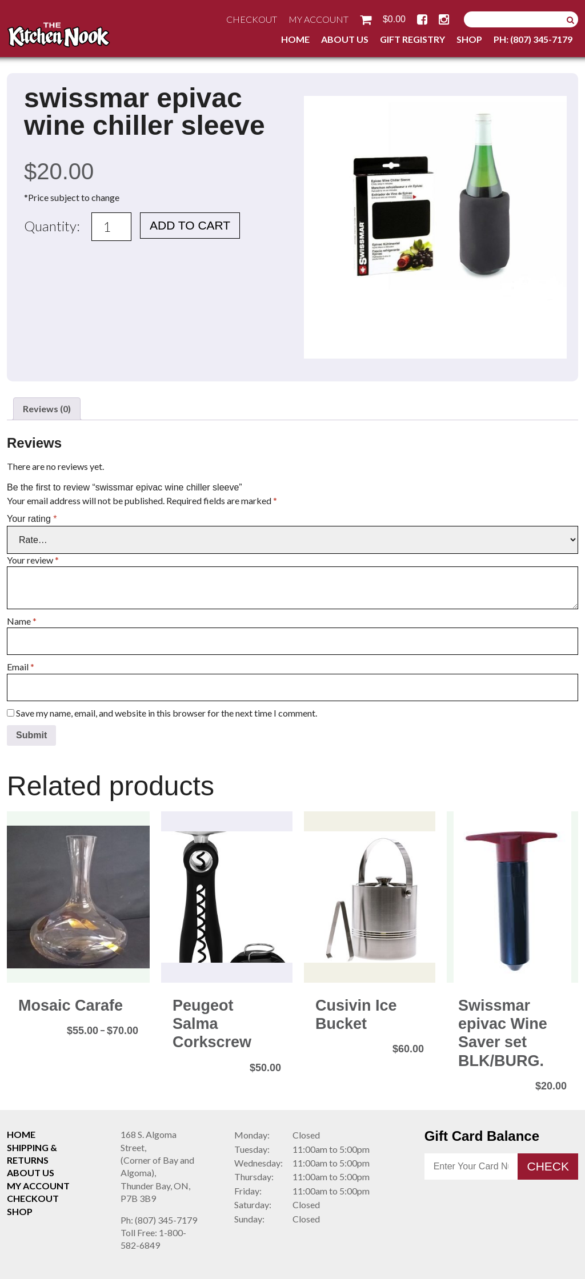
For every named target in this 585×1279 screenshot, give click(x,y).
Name (22, 621)
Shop (469, 39)
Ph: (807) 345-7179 (533, 39)
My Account (318, 19)
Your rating (32, 519)
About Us (344, 39)
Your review (33, 559)
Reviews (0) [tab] (47, 408)
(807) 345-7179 (159, 1219)
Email (20, 666)
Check (548, 1166)
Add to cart (190, 225)
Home (295, 39)
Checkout (251, 19)
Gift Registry (412, 39)
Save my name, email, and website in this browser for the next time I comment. (166, 712)
